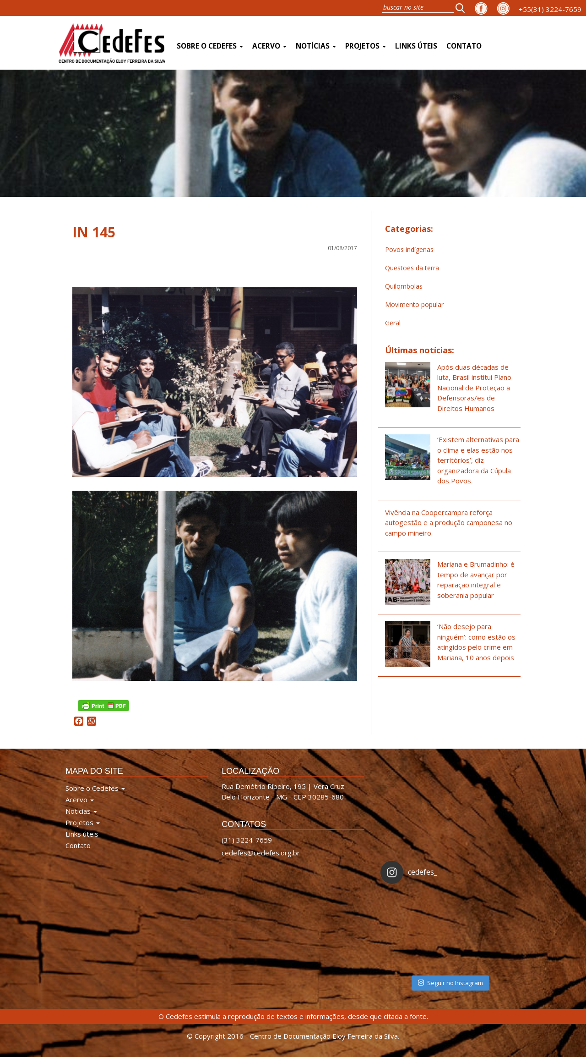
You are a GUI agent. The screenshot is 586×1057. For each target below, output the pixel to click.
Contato (464, 46)
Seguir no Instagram (450, 983)
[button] (463, 8)
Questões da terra (412, 267)
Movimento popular (414, 304)
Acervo (269, 46)
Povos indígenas (409, 249)
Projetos (365, 46)
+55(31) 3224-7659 (550, 9)
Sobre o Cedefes (210, 46)
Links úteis (416, 46)
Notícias (316, 46)
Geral (393, 322)
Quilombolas (404, 286)
